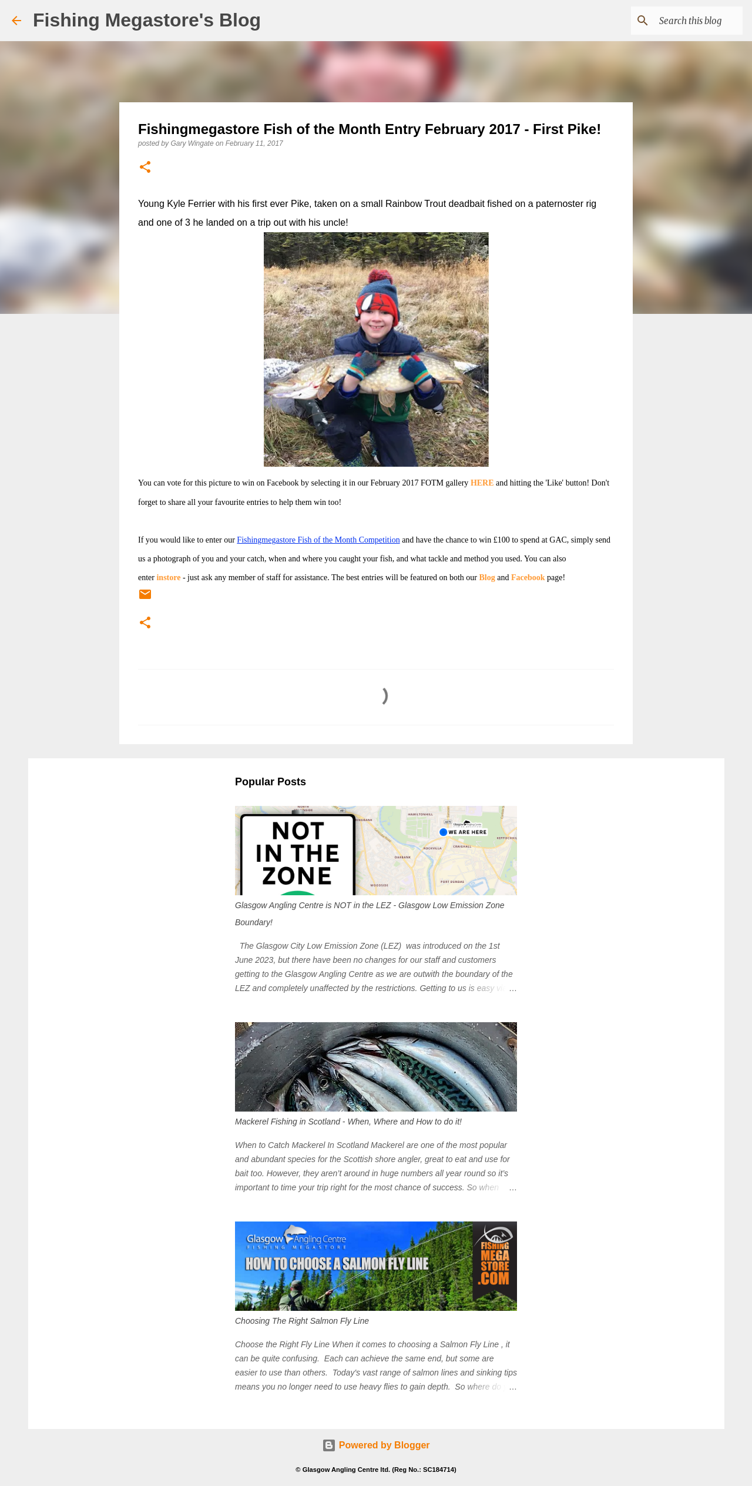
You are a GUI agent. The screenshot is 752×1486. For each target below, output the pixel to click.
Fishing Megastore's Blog (147, 20)
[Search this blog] (681, 20)
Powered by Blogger (375, 1445)
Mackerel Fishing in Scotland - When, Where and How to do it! (348, 1121)
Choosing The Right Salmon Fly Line (302, 1321)
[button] (145, 168)
